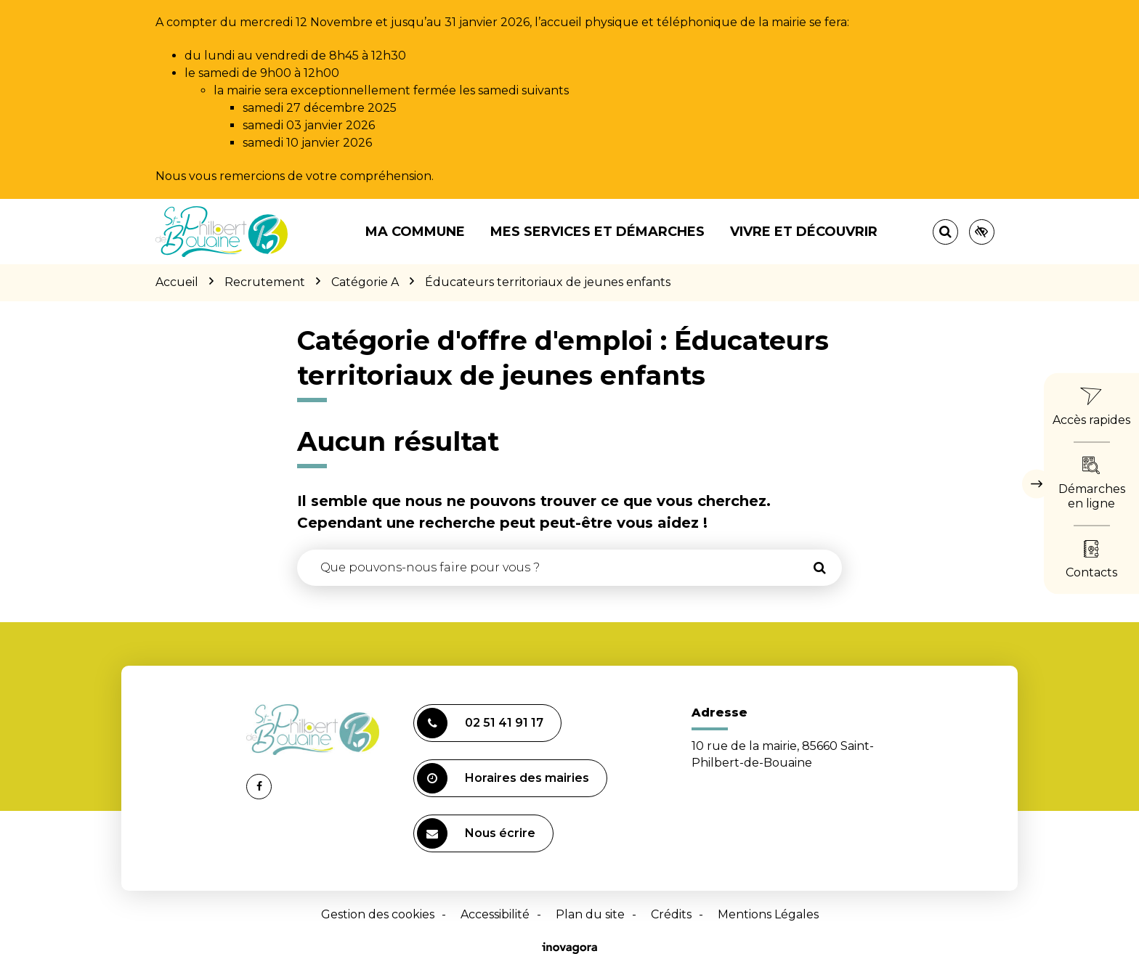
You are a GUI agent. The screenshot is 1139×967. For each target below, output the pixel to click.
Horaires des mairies (503, 778)
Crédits (671, 914)
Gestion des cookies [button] (377, 914)
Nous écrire (476, 833)
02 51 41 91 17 (480, 723)
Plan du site (590, 914)
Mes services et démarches (597, 232)
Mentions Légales (768, 914)
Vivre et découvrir (803, 232)
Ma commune (415, 232)
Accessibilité (495, 914)
